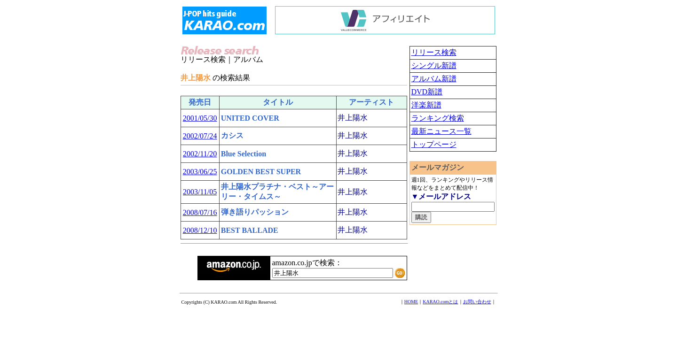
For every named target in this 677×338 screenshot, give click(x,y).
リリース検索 (434, 52)
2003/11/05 (200, 192)
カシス (232, 135)
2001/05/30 (200, 118)
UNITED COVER (250, 118)
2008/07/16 (200, 212)
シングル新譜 (434, 65)
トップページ (434, 144)
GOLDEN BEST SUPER (261, 172)
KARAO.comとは (440, 301)
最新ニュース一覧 (441, 131)
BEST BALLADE (249, 230)
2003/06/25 (200, 172)
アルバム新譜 (434, 79)
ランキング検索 (437, 118)
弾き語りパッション (255, 212)
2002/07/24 (200, 136)
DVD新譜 (427, 92)
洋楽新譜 (426, 105)
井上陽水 (353, 118)
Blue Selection (243, 154)
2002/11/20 (200, 154)
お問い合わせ (477, 301)
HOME (411, 301)
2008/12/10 (200, 230)
